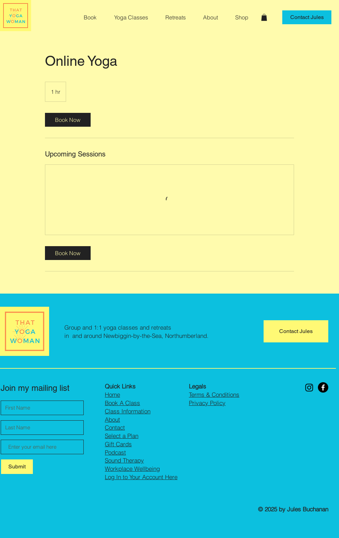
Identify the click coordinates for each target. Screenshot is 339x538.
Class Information (127, 411)
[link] (68, 120)
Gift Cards (118, 444)
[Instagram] (309, 387)
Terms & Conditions (214, 394)
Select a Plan (121, 435)
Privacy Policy (207, 402)
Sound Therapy (124, 460)
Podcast (115, 452)
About (112, 419)
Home (112, 394)
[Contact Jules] (306, 17)
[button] (134, 17)
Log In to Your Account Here (141, 477)
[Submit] (17, 466)
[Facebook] (323, 387)
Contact (115, 427)
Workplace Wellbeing (132, 468)
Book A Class (122, 402)
